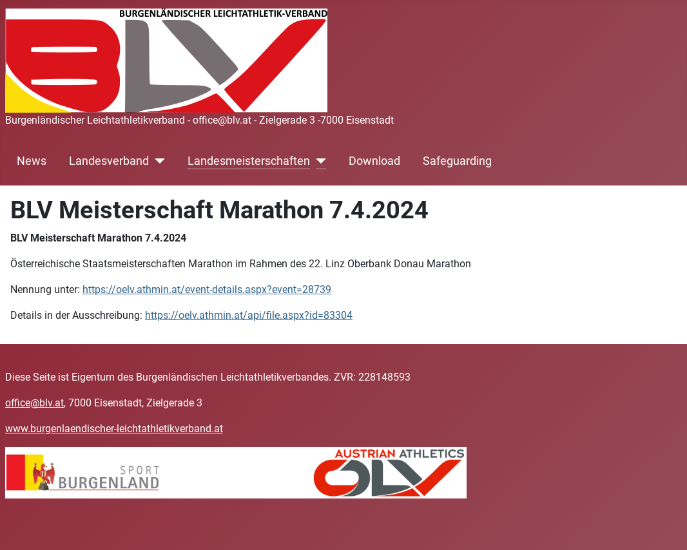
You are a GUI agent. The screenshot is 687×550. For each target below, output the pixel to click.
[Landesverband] (157, 161)
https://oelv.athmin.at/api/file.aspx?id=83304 (249, 315)
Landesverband (109, 161)
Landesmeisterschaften (249, 161)
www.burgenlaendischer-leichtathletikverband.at (114, 428)
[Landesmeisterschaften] (318, 161)
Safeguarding (457, 161)
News (31, 161)
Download (374, 161)
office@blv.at (34, 403)
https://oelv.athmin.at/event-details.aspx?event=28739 (206, 289)
